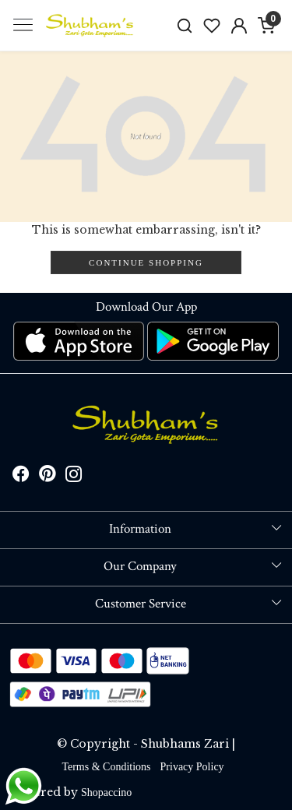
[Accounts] (238, 25)
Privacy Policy (192, 767)
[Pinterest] (47, 477)
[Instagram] (74, 477)
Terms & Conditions (106, 767)
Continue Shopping (146, 262)
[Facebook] (21, 477)
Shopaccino (106, 792)
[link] (185, 25)
